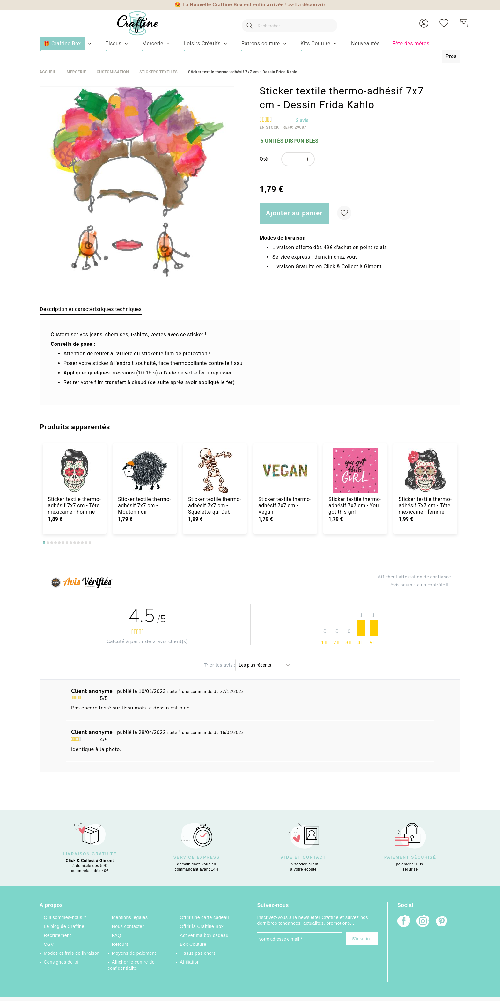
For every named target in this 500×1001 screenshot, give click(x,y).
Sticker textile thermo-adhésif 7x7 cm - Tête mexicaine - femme (425, 505)
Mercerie (76, 72)
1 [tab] (44, 542)
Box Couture (193, 944)
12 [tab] (86, 542)
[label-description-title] (91, 309)
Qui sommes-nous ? (65, 917)
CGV (49, 944)
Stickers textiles (158, 72)
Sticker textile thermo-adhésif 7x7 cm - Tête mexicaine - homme (74, 505)
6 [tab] (63, 542)
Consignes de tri (61, 962)
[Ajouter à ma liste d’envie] (344, 213)
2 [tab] (48, 542)
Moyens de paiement (134, 953)
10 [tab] (78, 542)
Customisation (113, 72)
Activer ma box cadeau (204, 935)
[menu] (250, 50)
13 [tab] (90, 542)
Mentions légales (130, 917)
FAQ (116, 935)
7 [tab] (67, 542)
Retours (120, 944)
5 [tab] (59, 542)
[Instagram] (422, 922)
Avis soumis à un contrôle (420, 585)
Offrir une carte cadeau (204, 917)
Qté (264, 159)
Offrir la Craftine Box (202, 926)
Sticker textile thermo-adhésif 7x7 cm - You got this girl (355, 505)
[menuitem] (113, 43)
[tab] (91, 309)
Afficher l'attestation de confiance (414, 577)
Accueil (48, 72)
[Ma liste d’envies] (444, 23)
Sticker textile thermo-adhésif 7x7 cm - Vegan (285, 505)
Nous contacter (128, 926)
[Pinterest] (442, 922)
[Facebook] (403, 922)
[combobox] (287, 23)
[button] (423, 23)
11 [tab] (82, 542)
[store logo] (133, 23)
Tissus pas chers (198, 953)
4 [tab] (55, 542)
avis (302, 120)
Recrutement (57, 935)
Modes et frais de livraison (72, 953)
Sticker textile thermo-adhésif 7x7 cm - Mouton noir (144, 505)
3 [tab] (51, 542)
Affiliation (190, 962)
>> (307, 5)
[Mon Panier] (463, 23)
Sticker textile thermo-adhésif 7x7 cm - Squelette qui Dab (214, 505)
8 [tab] (71, 542)
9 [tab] (74, 542)
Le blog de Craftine (64, 926)
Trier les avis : (219, 665)
